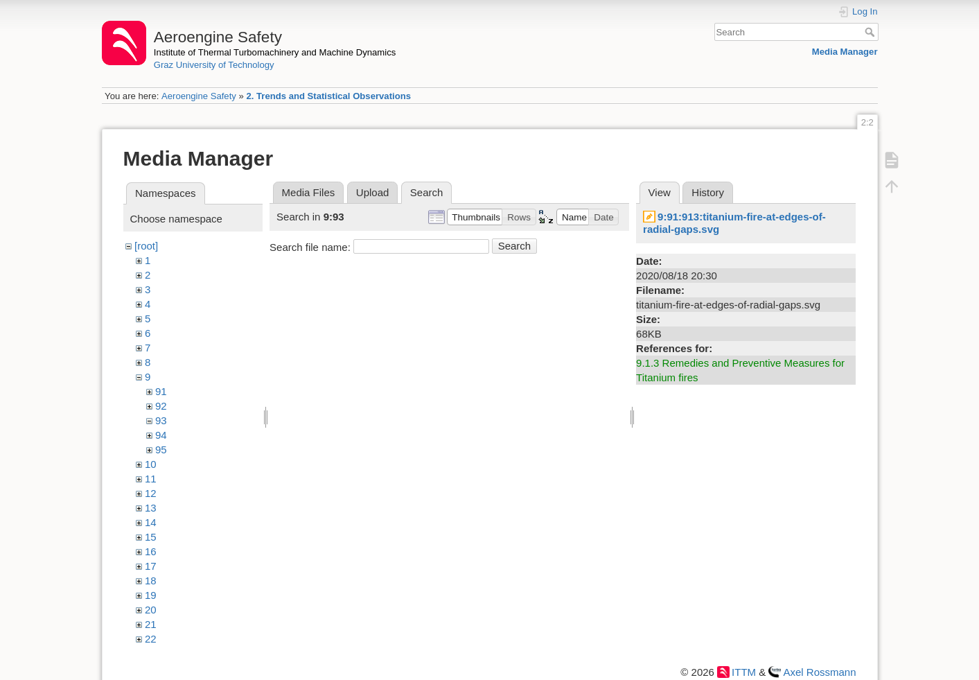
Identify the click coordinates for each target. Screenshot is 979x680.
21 (151, 624)
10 (151, 464)
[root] (146, 246)
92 (161, 406)
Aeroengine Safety (198, 96)
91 (161, 391)
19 (151, 595)
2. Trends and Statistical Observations (328, 96)
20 (151, 610)
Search (871, 32)
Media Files (308, 192)
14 (151, 522)
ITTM (744, 672)
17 (151, 566)
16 (151, 551)
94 (161, 435)
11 (151, 479)
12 (151, 493)
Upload (372, 192)
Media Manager (845, 51)
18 (151, 580)
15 (151, 537)
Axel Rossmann (819, 672)
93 (161, 420)
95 (161, 449)
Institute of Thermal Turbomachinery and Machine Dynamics (275, 52)
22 (151, 639)
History (707, 192)
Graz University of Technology (214, 65)
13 (151, 508)
